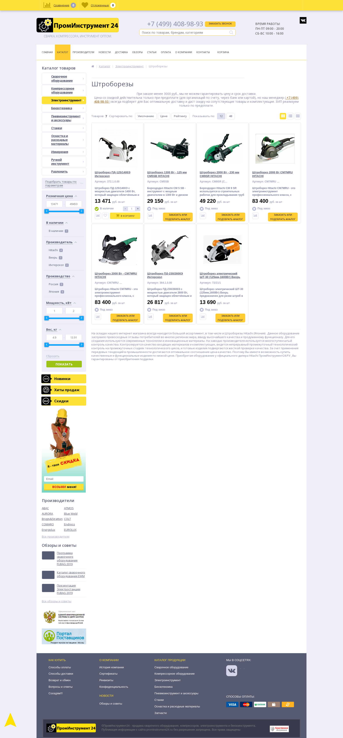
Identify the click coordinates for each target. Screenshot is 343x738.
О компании (109, 660)
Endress (69, 524)
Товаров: (97, 116)
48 (230, 116)
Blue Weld (70, 514)
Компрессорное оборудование (67, 90)
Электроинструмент (67, 100)
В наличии (58, 231)
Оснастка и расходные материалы (67, 140)
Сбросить (53, 356)
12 (221, 116)
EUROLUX (70, 530)
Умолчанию (146, 116)
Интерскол (59, 265)
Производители (83, 52)
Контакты (203, 52)
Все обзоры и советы (56, 601)
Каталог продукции (170, 660)
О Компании (183, 52)
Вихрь (55, 257)
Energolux (48, 530)
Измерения (67, 152)
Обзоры (137, 52)
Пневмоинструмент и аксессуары (67, 118)
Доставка (121, 52)
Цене (164, 116)
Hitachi (56, 250)
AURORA (47, 514)
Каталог (62, 52)
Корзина (223, 52)
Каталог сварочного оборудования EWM (71, 574)
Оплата (166, 52)
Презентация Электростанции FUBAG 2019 (68, 589)
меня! (64, 487)
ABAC (45, 508)
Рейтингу (180, 116)
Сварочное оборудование (67, 78)
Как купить (57, 660)
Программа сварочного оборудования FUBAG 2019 (67, 558)
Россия (56, 284)
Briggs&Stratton (52, 519)
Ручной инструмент (67, 162)
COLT (67, 519)
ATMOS (69, 508)
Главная (47, 52)
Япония (56, 291)
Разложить (67, 171)
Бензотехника (67, 108)
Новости (105, 52)
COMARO (48, 524)
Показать (64, 364)
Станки (67, 128)
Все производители (55, 536)
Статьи (151, 52)
